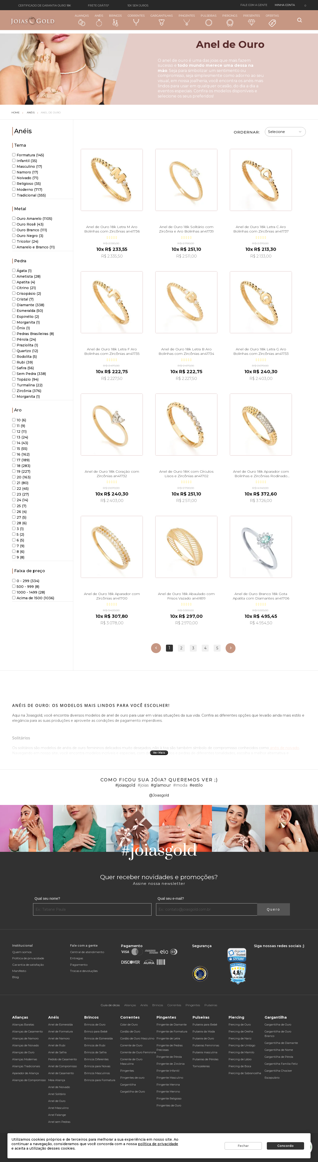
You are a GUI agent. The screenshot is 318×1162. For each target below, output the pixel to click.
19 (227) (21, 471)
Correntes (136, 20)
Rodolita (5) (24, 356)
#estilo (196, 785)
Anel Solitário (57, 1094)
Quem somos (22, 952)
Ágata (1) (22, 270)
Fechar (243, 1146)
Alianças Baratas (23, 1024)
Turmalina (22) (27, 385)
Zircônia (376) (26, 391)
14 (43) (20, 443)
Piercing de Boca (240, 1066)
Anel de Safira (57, 1052)
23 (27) (20, 494)
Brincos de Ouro (94, 1024)
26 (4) (19, 511)
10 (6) (19, 420)
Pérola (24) (24, 339)
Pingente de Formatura (172, 1031)
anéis (248, 80)
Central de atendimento (87, 952)
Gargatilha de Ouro (132, 1091)
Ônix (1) (21, 328)
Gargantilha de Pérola (279, 1057)
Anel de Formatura (60, 1031)
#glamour (161, 785)
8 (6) (18, 551)
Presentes (251, 20)
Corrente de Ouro (131, 1045)
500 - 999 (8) (25, 586)
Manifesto (19, 971)
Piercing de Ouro (240, 1024)
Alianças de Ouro (23, 1052)
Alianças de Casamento (27, 1031)
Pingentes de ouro (132, 1077)
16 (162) (21, 454)
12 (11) (19, 431)
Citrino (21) (24, 288)
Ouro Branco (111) (29, 230)
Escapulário (272, 1077)
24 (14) (20, 500)
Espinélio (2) (25, 316)
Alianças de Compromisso (29, 1080)
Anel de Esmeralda (60, 1024)
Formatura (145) (28, 155)
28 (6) (19, 523)
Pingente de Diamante (172, 1024)
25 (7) (19, 506)
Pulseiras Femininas (206, 1045)
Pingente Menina (168, 1084)
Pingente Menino (168, 1091)
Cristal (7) (23, 299)
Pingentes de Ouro (169, 1105)
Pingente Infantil (168, 1070)
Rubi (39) (22, 362)
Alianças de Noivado (25, 1045)
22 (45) (20, 488)
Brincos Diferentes (96, 1059)
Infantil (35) (24, 161)
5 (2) (18, 534)
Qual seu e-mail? (171, 898)
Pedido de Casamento (62, 1059)
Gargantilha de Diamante (281, 1043)
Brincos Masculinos (97, 1073)
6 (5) (18, 540)
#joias (143, 785)
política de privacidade (158, 1144)
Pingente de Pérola (169, 1057)
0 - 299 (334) (25, 581)
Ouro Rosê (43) (27, 224)
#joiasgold (125, 785)
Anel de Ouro (51, 112)
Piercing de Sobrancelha (245, 1073)
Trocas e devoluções (84, 971)
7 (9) (18, 546)
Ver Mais (159, 752)
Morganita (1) (26, 322)
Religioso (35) (26, 183)
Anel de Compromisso (62, 1066)
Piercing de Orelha (241, 1031)
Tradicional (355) (29, 195)
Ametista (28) (26, 276)
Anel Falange (57, 1115)
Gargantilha (128, 1084)
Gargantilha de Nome (279, 1050)
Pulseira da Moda (204, 1031)
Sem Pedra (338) (29, 373)
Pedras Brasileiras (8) (33, 334)
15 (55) (19, 448)
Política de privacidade (28, 958)
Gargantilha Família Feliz (281, 1063)
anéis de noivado (284, 748)
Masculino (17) (27, 166)
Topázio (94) (25, 379)
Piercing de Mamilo (241, 1052)
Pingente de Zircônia (171, 1063)
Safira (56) (23, 368)
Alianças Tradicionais (26, 1066)
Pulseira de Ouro (203, 1038)
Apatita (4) (23, 282)
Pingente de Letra (168, 1038)
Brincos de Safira (95, 1052)
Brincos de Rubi (94, 1045)
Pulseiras (208, 20)
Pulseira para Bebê (205, 1024)
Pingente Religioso (169, 1098)
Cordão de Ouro (130, 1031)
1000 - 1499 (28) (28, 592)
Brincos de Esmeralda (98, 1038)
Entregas (76, 958)
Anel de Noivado (59, 1087)
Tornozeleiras (201, 1066)
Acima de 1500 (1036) (33, 598)
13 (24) (20, 437)
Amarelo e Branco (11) (33, 247)
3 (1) (18, 529)
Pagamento (78, 964)
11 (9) (18, 426)
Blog (15, 977)
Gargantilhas (162, 20)
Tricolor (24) (25, 241)
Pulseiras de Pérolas (205, 1059)
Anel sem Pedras (59, 1122)
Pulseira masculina (205, 1052)
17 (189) (21, 460)
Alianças (82, 20)
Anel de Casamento (61, 1073)
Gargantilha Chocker (278, 1070)
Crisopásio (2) (26, 293)
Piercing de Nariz (240, 1038)
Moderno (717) (27, 189)
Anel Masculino (58, 1108)
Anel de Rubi (56, 1045)
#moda (180, 785)
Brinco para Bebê (95, 1031)
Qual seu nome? (47, 898)
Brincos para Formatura (99, 1080)
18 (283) (21, 466)
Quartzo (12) (25, 351)
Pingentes (187, 20)
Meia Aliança (56, 1080)
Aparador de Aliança (25, 1073)
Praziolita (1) (25, 345)
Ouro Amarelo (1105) (32, 218)
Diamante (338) (28, 305)
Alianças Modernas (24, 1059)
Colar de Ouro (129, 1024)
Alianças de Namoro (25, 1038)
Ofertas (272, 20)
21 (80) (20, 483)
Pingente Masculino (170, 1077)
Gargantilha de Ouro (278, 1024)
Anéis (99, 20)
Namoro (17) (25, 172)
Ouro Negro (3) (27, 235)
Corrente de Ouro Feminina (138, 1052)
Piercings (229, 20)
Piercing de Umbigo (242, 1045)
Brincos (115, 20)
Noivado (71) (25, 178)
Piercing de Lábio (240, 1059)
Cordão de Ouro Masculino (137, 1038)
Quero (273, 909)
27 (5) (19, 517)
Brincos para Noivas (97, 1066)
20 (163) (21, 477)
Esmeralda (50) (27, 310)
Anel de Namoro (59, 1038)
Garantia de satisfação (28, 964)
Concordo (285, 1146)
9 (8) (18, 557)
